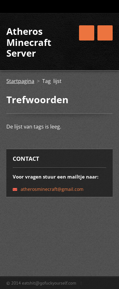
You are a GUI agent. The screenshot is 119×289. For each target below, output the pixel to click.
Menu (105, 33)
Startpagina (20, 81)
